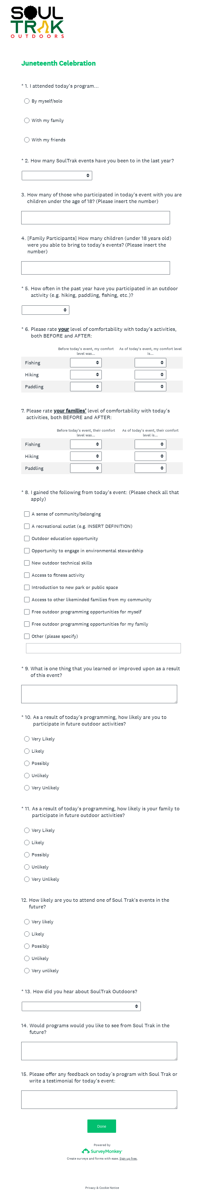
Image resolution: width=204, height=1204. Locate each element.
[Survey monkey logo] (102, 1151)
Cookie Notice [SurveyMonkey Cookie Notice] (109, 1188)
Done (102, 1126)
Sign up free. (128, 1158)
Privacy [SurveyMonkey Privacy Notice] (90, 1188)
